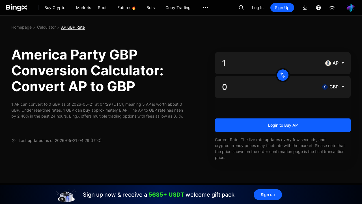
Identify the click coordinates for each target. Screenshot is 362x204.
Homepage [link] (21, 27)
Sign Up (282, 7)
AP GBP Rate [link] (73, 27)
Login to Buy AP (283, 125)
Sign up (268, 194)
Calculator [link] (46, 27)
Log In (258, 7)
